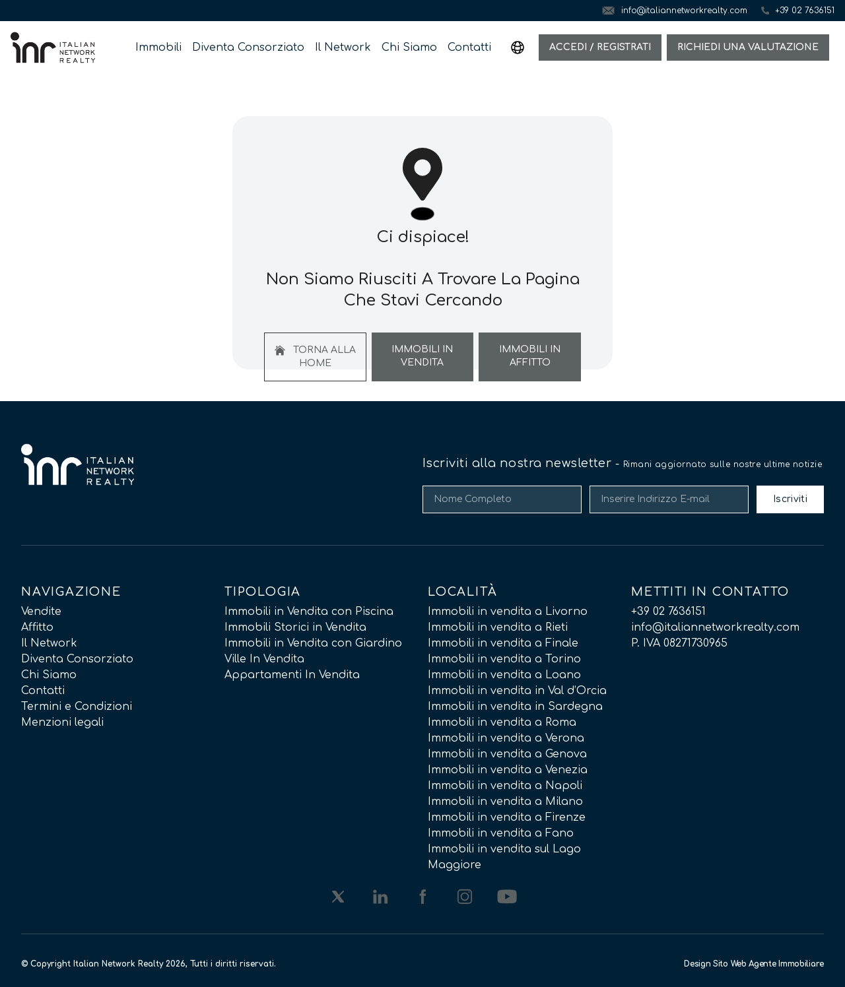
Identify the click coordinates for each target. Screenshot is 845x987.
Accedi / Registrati (600, 47)
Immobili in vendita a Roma (502, 722)
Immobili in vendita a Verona (506, 738)
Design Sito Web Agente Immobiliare (754, 964)
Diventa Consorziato (248, 47)
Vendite (41, 612)
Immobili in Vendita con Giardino (313, 643)
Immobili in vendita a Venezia (508, 770)
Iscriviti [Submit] (790, 499)
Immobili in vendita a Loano (504, 675)
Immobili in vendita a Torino (504, 659)
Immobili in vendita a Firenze (507, 817)
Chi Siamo (409, 47)
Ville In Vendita (264, 659)
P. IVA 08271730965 (679, 643)
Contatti (469, 47)
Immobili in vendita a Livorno (508, 612)
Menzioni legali (62, 722)
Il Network (343, 47)
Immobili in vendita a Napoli (505, 786)
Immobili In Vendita (422, 355)
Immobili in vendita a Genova (507, 754)
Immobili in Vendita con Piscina (308, 612)
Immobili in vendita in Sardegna (515, 707)
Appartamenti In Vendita (292, 675)
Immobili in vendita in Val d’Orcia (517, 691)
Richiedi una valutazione (748, 47)
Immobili (158, 47)
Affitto (37, 627)
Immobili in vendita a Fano (501, 833)
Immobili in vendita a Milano (505, 802)
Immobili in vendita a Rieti (498, 627)
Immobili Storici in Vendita (295, 627)
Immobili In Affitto (529, 355)
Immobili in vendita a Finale (503, 643)
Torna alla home (315, 356)
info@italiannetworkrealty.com (715, 627)
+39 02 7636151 (668, 612)
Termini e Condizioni (76, 707)
